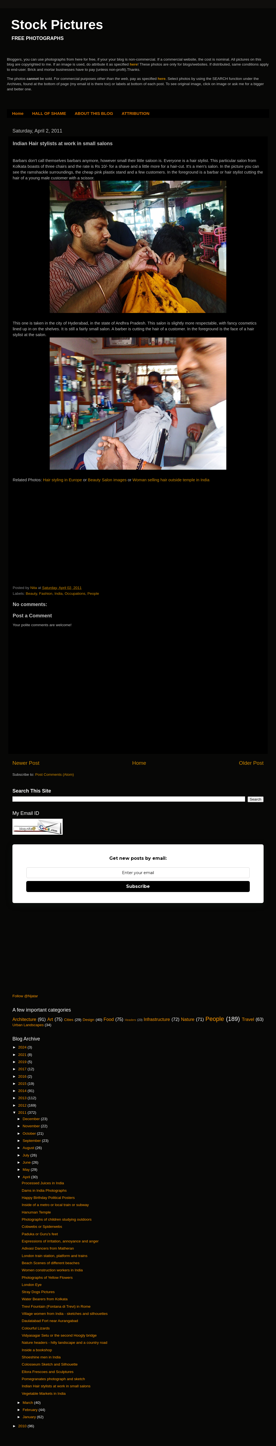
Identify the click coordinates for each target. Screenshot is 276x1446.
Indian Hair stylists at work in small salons (56, 1386)
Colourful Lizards (36, 1328)
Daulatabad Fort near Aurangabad (50, 1321)
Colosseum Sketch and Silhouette (50, 1364)
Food (109, 1019)
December (32, 1119)
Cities (68, 1020)
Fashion (45, 593)
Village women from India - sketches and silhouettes (65, 1314)
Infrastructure (157, 1019)
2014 (23, 1091)
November (32, 1126)
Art (50, 1019)
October (30, 1133)
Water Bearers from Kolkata (45, 1299)
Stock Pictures (57, 24)
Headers (130, 1019)
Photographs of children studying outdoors (57, 1219)
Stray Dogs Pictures (38, 1292)
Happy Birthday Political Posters (48, 1198)
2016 (23, 1076)
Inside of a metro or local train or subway (55, 1205)
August (29, 1148)
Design (88, 1020)
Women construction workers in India (52, 1270)
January (30, 1417)
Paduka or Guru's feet (40, 1234)
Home (18, 113)
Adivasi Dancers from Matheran (48, 1248)
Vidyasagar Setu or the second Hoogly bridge (59, 1335)
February (31, 1410)
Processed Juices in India (43, 1183)
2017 (23, 1069)
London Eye (32, 1285)
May (27, 1169)
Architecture (24, 1019)
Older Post (251, 763)
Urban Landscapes (28, 1025)
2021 (23, 1055)
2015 (23, 1084)
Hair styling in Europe (62, 480)
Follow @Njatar (25, 996)
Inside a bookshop (37, 1350)
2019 (23, 1062)
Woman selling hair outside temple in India (170, 480)
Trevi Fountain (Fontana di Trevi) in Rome (56, 1306)
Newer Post (25, 763)
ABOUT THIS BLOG (94, 113)
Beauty (31, 593)
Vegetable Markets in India (44, 1393)
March (28, 1403)
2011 (23, 1112)
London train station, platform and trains (54, 1256)
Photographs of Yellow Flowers (47, 1277)
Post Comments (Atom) (54, 774)
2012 (23, 1105)
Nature (188, 1019)
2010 (23, 1426)
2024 (23, 1047)
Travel (248, 1019)
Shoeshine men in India (41, 1357)
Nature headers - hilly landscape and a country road (64, 1342)
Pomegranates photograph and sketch (53, 1379)
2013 (23, 1098)
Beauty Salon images (107, 480)
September (32, 1141)
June (27, 1162)
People (93, 593)
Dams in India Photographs (44, 1190)
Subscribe (138, 886)
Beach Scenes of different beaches (50, 1263)
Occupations (75, 593)
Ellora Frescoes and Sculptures (48, 1372)
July (26, 1155)
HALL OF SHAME (49, 113)
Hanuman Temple (36, 1212)
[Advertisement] (54, 522)
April (27, 1177)
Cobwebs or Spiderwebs (42, 1227)
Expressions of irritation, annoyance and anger (60, 1241)
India (58, 593)
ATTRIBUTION (136, 113)
